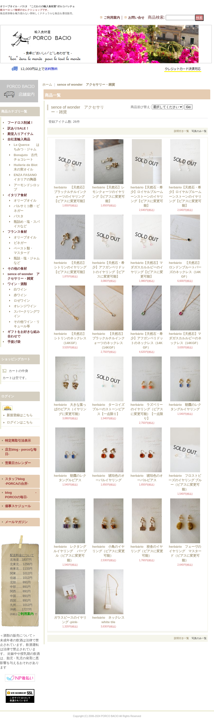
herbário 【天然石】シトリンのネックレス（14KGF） (70, 338)
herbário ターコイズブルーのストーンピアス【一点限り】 (108, 409)
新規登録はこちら (20, 415)
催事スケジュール (18, 506)
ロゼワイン (22, 300)
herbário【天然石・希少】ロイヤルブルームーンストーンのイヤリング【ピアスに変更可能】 (146, 196)
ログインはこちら (20, 422)
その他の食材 (17, 268)
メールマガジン (16, 522)
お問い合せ (136, 17)
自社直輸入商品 (18, 139)
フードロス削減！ (20, 122)
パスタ (18, 216)
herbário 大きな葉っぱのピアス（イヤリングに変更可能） (70, 409)
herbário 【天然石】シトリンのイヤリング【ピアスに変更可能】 (70, 267)
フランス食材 (17, 232)
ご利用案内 (112, 17)
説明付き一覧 (181, 131)
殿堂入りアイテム (20, 134)
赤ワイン (20, 295)
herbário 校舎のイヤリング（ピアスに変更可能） (146, 551)
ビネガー (20, 243)
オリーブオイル (25, 200)
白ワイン (20, 289)
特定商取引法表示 (18, 440)
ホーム (47, 84)
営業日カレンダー (18, 463)
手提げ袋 (13, 342)
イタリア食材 (17, 195)
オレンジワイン (25, 306)
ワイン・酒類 (17, 284)
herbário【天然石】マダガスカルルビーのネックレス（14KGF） (185, 338)
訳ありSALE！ (18, 128)
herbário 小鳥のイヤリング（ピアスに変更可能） (108, 551)
